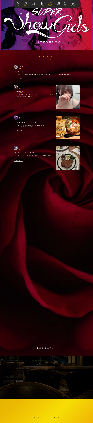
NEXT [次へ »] (52, 348)
